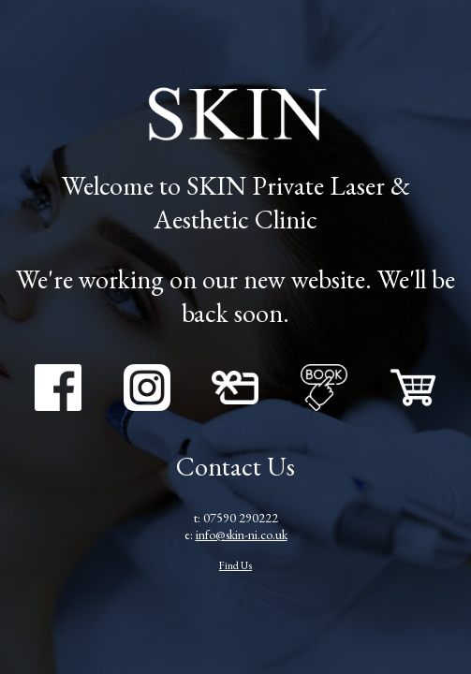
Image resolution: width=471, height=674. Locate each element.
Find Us (235, 565)
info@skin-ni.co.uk (241, 534)
